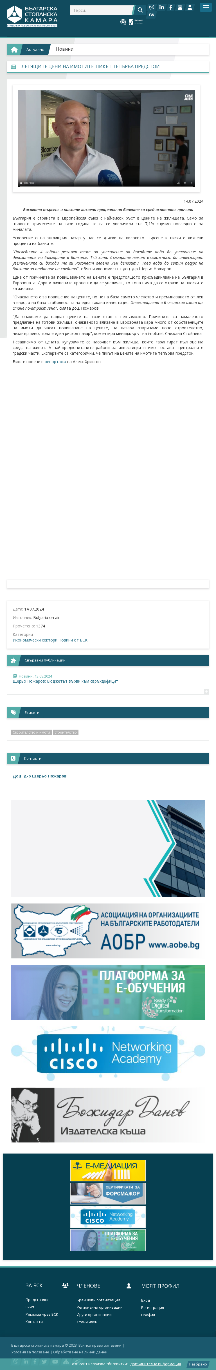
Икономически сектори (35, 640)
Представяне (38, 1300)
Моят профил (160, 1285)
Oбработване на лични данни (80, 1352)
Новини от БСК (72, 640)
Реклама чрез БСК (42, 1314)
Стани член (87, 1322)
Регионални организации (100, 1307)
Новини (64, 49)
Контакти (34, 1322)
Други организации (94, 1315)
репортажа (56, 361)
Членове (88, 1285)
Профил (148, 1315)
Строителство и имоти (31, 732)
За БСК (34, 1285)
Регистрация (152, 1307)
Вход (145, 1300)
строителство (66, 732)
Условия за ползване (30, 1352)
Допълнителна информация (155, 1363)
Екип (30, 1307)
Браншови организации (98, 1300)
